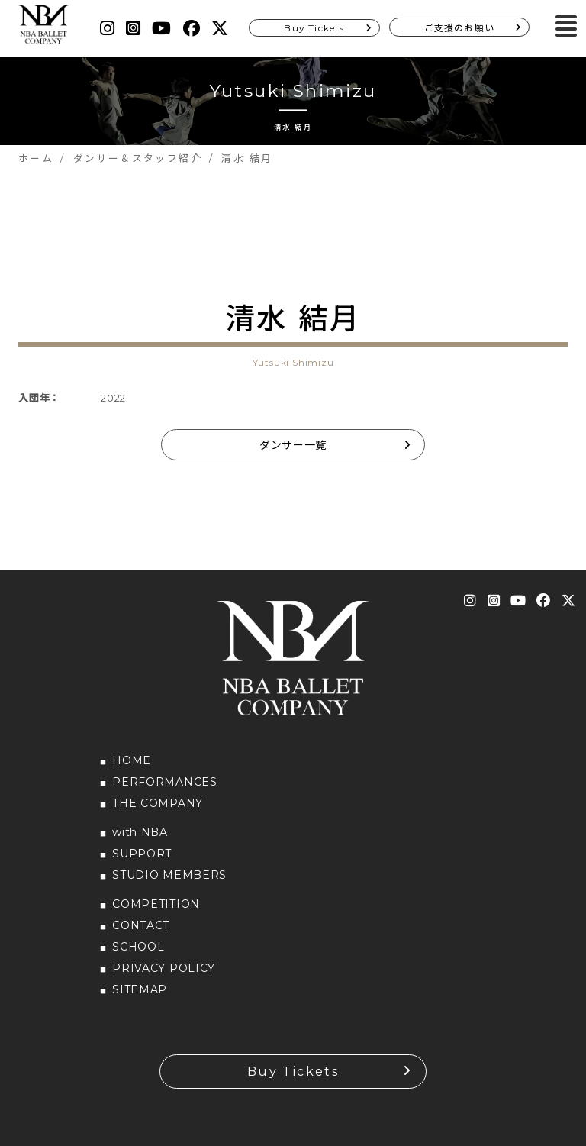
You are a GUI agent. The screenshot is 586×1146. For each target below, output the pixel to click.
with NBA (140, 832)
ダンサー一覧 (293, 445)
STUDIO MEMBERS (169, 875)
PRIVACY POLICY (163, 968)
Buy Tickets (314, 28)
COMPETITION (156, 904)
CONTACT (140, 925)
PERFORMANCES (164, 782)
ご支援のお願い (459, 28)
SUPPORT (142, 853)
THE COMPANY (157, 803)
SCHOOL (138, 947)
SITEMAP (139, 989)
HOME (131, 760)
